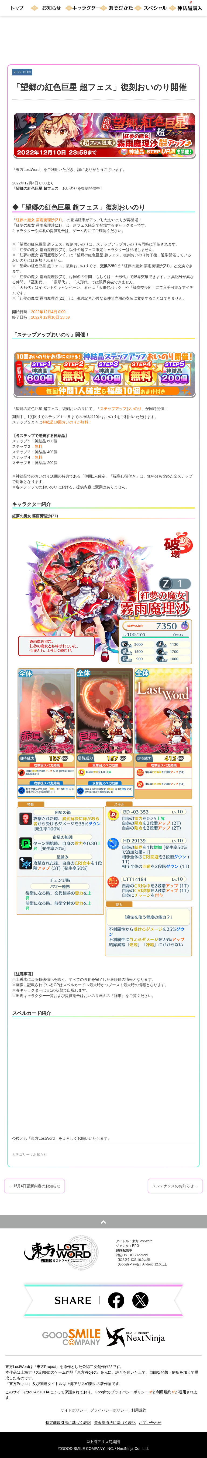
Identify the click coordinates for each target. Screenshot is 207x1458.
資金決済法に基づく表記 (115, 1422)
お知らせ (40, 1154)
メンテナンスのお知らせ (175, 1186)
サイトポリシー (74, 1410)
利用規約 (165, 1392)
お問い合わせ (150, 1422)
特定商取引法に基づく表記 (68, 1422)
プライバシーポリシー (131, 1392)
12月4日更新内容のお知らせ (34, 1186)
